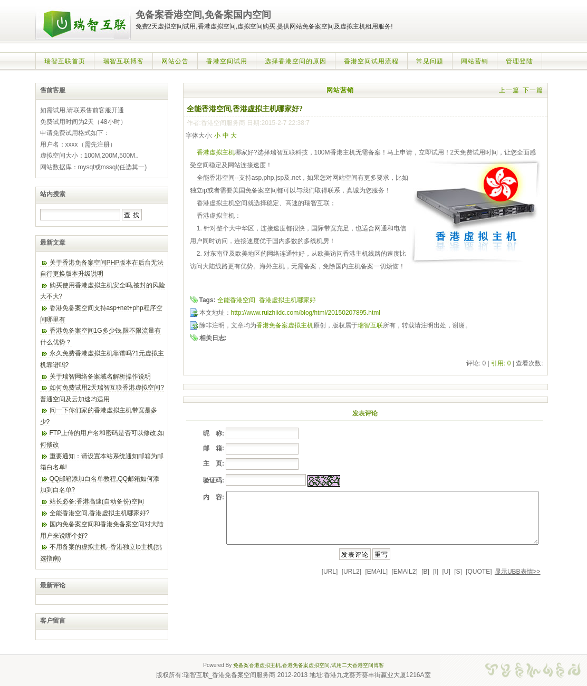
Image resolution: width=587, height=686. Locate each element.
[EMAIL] (376, 571)
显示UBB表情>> (518, 571)
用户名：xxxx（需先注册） (78, 144)
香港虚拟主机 (216, 152)
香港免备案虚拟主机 (284, 325)
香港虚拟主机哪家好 (287, 300)
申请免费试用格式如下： (75, 133)
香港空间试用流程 (371, 61)
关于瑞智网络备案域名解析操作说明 (100, 376)
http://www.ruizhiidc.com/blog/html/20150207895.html (305, 312)
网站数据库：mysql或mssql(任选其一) (93, 167)
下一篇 (533, 90)
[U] (446, 571)
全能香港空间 (236, 300)
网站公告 (175, 61)
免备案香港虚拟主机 (257, 665)
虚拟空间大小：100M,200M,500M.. (89, 155)
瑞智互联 (370, 325)
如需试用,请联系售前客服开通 (82, 110)
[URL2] (351, 571)
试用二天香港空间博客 (357, 665)
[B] (425, 571)
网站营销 (474, 61)
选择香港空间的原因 (295, 61)
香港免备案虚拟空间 (306, 665)
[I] (435, 571)
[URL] (330, 571)
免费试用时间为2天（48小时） (83, 121)
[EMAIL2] (404, 571)
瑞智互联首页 (64, 61)
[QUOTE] (479, 571)
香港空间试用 (226, 61)
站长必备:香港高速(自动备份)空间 (97, 501)
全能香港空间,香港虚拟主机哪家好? (100, 513)
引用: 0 (501, 363)
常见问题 (430, 61)
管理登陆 (519, 61)
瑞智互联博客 (123, 61)
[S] (458, 571)
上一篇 (509, 90)
